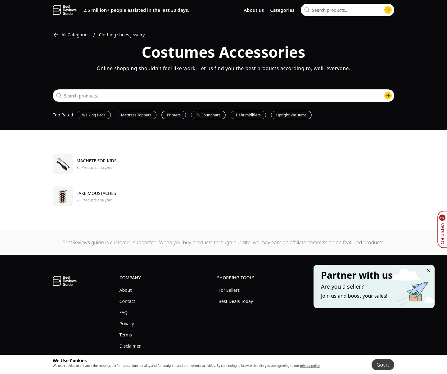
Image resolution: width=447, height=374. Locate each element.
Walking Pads (93, 115)
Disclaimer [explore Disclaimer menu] (130, 346)
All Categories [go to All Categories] (71, 35)
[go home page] (65, 10)
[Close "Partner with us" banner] (429, 270)
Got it (383, 364)
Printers (174, 115)
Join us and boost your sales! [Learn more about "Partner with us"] (354, 295)
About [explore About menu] (126, 290)
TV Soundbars (208, 115)
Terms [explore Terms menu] (126, 335)
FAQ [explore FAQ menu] (124, 312)
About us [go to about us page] (254, 10)
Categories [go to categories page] (282, 10)
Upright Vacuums (291, 115)
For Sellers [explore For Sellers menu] (229, 290)
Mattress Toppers (136, 115)
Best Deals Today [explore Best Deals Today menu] (236, 301)
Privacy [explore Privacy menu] (127, 324)
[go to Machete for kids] (223, 164)
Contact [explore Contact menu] (127, 301)
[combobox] (347, 10)
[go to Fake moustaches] (223, 196)
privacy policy (310, 365)
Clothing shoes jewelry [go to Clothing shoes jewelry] (122, 35)
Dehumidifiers (248, 115)
